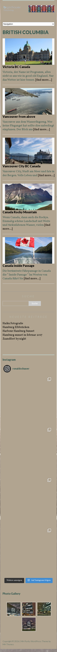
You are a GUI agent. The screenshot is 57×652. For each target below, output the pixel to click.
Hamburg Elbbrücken (16, 327)
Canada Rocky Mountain (20, 212)
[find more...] (43, 80)
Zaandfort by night (14, 339)
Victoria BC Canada (16, 67)
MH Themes (8, 644)
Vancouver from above (19, 116)
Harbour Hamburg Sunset (18, 331)
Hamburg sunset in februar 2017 (22, 335)
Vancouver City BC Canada (21, 166)
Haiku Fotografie (13, 323)
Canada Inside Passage (18, 265)
